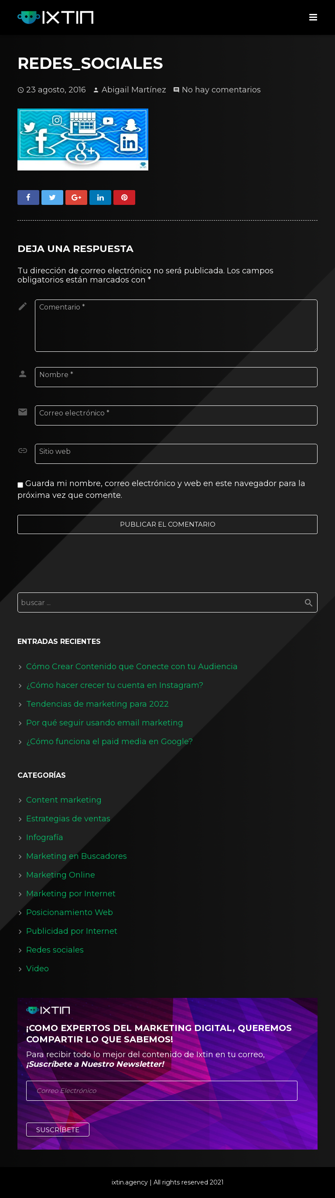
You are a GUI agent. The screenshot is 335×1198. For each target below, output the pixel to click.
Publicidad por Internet (71, 931)
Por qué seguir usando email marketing (104, 723)
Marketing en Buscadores (76, 856)
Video (37, 968)
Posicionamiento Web (69, 912)
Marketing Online (60, 875)
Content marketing (64, 800)
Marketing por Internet (71, 893)
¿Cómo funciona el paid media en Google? (109, 741)
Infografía (44, 837)
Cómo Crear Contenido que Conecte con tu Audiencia (132, 666)
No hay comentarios (221, 90)
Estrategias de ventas (68, 819)
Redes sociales (55, 950)
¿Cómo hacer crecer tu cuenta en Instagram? (114, 685)
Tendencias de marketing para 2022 (97, 704)
